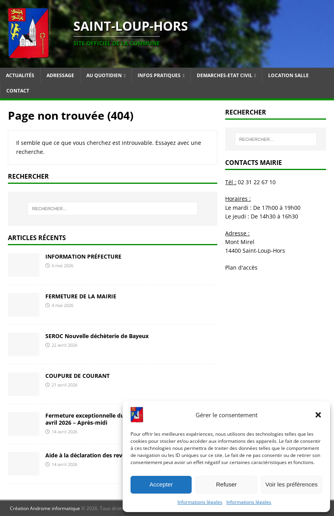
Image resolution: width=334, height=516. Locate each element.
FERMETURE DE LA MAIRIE (80, 296)
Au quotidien (104, 75)
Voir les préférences (291, 484)
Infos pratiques (159, 75)
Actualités (20, 75)
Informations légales (199, 502)
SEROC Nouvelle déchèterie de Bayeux (97, 336)
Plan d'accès (241, 267)
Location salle (288, 75)
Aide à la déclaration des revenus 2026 (97, 455)
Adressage (60, 75)
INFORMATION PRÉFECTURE (83, 256)
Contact (17, 90)
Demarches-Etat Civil (224, 75)
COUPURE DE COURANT (77, 375)
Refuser (226, 484)
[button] (318, 415)
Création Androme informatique (45, 508)
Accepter (161, 484)
